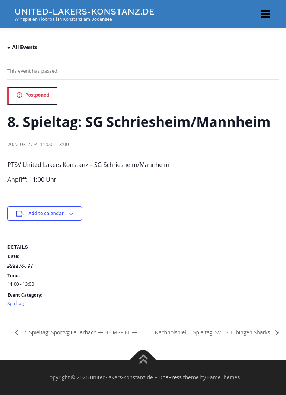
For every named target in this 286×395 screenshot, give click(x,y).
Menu (264, 13)
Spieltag (15, 303)
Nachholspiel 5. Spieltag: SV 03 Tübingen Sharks (213, 332)
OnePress (170, 377)
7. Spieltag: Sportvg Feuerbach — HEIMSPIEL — (79, 332)
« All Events (22, 47)
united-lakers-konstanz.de (85, 11)
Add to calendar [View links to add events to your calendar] (46, 213)
